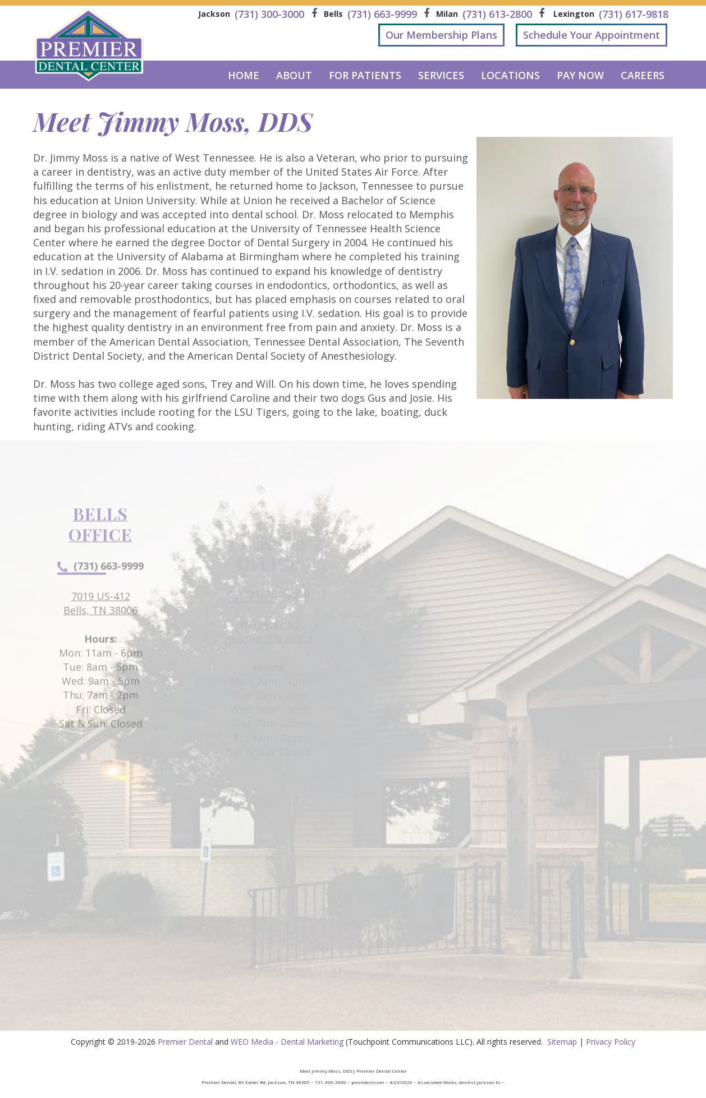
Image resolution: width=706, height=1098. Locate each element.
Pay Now (580, 75)
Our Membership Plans (441, 35)
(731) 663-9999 (100, 592)
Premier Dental (185, 1041)
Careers (642, 75)
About (294, 75)
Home (243, 75)
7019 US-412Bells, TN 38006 (100, 630)
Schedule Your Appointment (591, 35)
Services (441, 75)
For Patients (365, 75)
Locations (510, 75)
